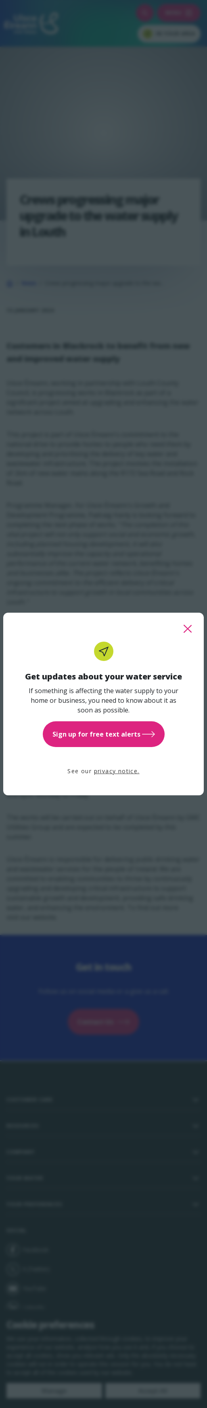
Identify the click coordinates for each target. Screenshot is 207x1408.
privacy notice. (117, 771)
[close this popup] (187, 628)
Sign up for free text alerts (103, 734)
